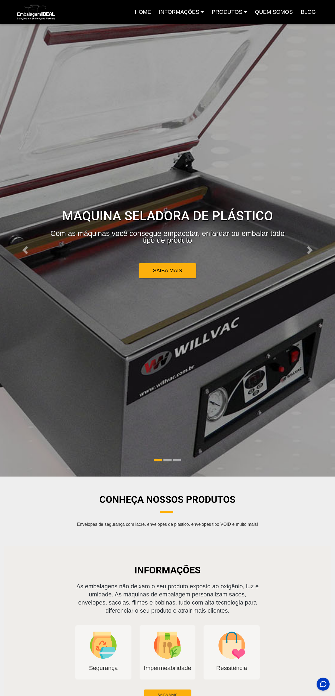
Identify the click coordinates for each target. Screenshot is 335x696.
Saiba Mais (167, 270)
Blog (308, 12)
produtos (227, 12)
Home (143, 13)
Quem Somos (274, 12)
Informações (179, 12)
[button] (25, 250)
